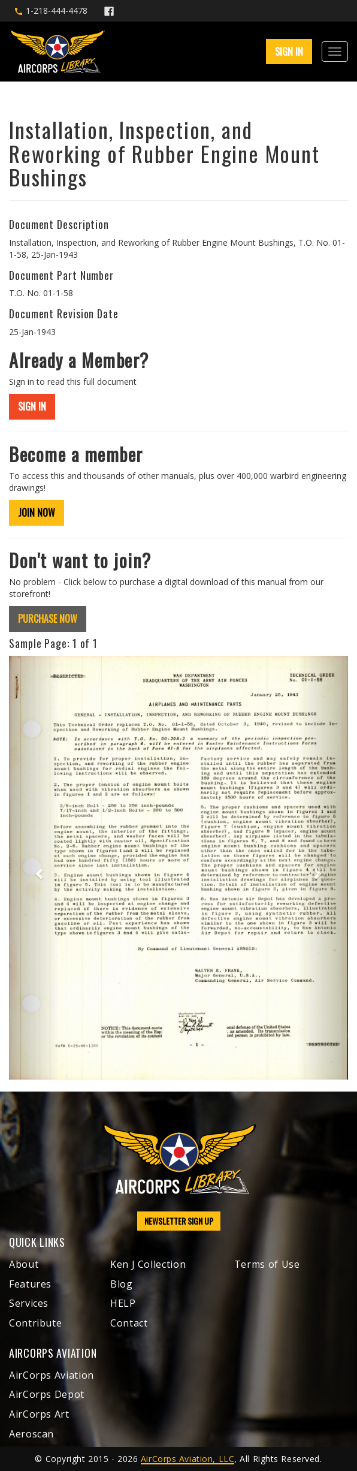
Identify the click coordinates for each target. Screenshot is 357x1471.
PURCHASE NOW (47, 618)
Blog (121, 1284)
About (23, 1264)
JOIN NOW (36, 512)
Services (29, 1303)
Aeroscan (31, 1433)
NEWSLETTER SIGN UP (178, 1220)
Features (30, 1284)
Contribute (35, 1323)
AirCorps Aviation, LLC (187, 1458)
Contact (128, 1323)
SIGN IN (289, 51)
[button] (34, 868)
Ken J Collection (148, 1264)
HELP (123, 1303)
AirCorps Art (39, 1414)
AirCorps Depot (46, 1394)
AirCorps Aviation (51, 1375)
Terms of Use (267, 1264)
